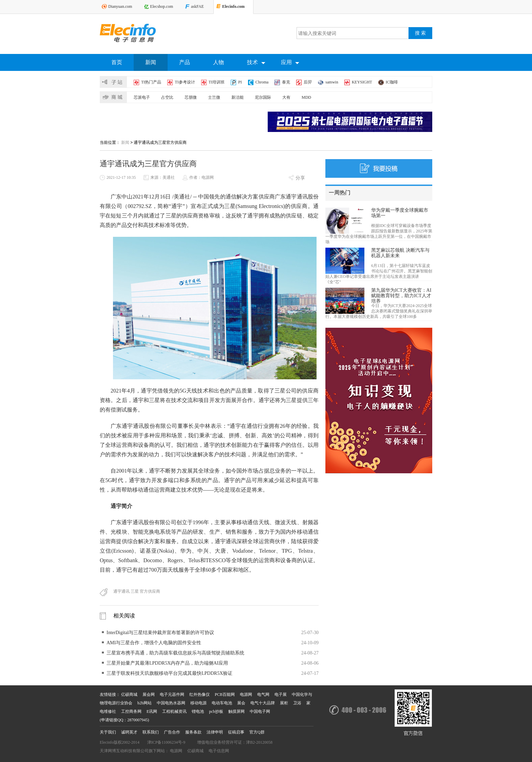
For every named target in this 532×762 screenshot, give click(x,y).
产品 (184, 62)
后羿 (308, 82)
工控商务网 (131, 711)
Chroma (262, 82)
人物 (218, 62)
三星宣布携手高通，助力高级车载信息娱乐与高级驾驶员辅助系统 (175, 652)
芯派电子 (142, 97)
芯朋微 (191, 97)
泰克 (286, 82)
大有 (286, 97)
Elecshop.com (161, 6)
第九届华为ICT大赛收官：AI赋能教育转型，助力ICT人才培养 (401, 296)
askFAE (197, 6)
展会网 (148, 694)
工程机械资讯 (174, 711)
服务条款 (193, 732)
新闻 (150, 62)
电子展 (280, 694)
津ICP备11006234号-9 (166, 742)
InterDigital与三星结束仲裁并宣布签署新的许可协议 (160, 632)
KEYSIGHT (362, 82)
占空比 (167, 97)
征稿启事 (236, 732)
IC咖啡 (392, 82)
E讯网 (152, 711)
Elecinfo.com (233, 6)
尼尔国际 (263, 97)
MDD (306, 97)
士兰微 (214, 97)
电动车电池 (222, 703)
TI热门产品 (151, 82)
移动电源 (198, 703)
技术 (256, 62)
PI (240, 82)
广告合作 (172, 732)
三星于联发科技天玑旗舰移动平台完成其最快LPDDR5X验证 (169, 673)
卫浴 (297, 703)
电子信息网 (219, 750)
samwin (331, 82)
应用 (290, 62)
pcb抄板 (216, 711)
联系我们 (150, 732)
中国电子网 (260, 711)
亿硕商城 (129, 694)
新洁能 (237, 97)
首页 (116, 62)
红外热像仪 (199, 694)
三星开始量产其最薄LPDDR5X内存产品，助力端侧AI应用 (167, 663)
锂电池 (198, 711)
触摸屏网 (236, 711)
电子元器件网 (172, 694)
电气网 (263, 694)
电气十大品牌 (262, 703)
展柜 (284, 703)
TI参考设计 (185, 82)
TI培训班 (217, 82)
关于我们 (108, 732)
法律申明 (215, 732)
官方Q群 (257, 732)
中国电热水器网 (171, 703)
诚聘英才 (129, 732)
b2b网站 (144, 703)
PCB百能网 (225, 694)
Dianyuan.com (120, 6)
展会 (241, 703)
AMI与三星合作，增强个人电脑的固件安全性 (154, 642)
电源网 (246, 694)
